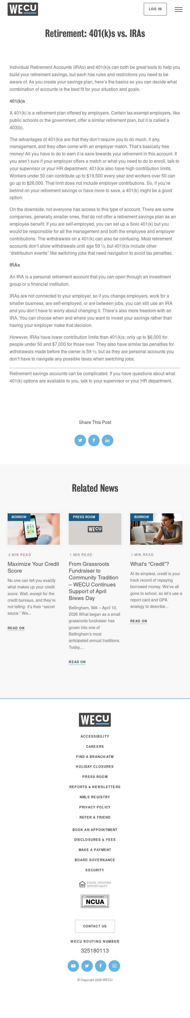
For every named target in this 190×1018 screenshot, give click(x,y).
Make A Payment (95, 850)
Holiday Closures (95, 767)
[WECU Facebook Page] (100, 965)
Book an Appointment (95, 830)
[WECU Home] (23, 11)
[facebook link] (94, 440)
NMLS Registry (95, 797)
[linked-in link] (107, 440)
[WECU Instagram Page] (114, 965)
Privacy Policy (95, 807)
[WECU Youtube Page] (73, 965)
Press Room (94, 777)
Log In (155, 9)
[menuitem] (95, 740)
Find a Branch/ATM (95, 757)
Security (94, 870)
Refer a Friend (95, 817)
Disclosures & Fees (95, 840)
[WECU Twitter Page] (87, 965)
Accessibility (95, 736)
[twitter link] (80, 440)
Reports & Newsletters (95, 787)
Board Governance (95, 860)
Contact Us (95, 926)
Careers (95, 747)
